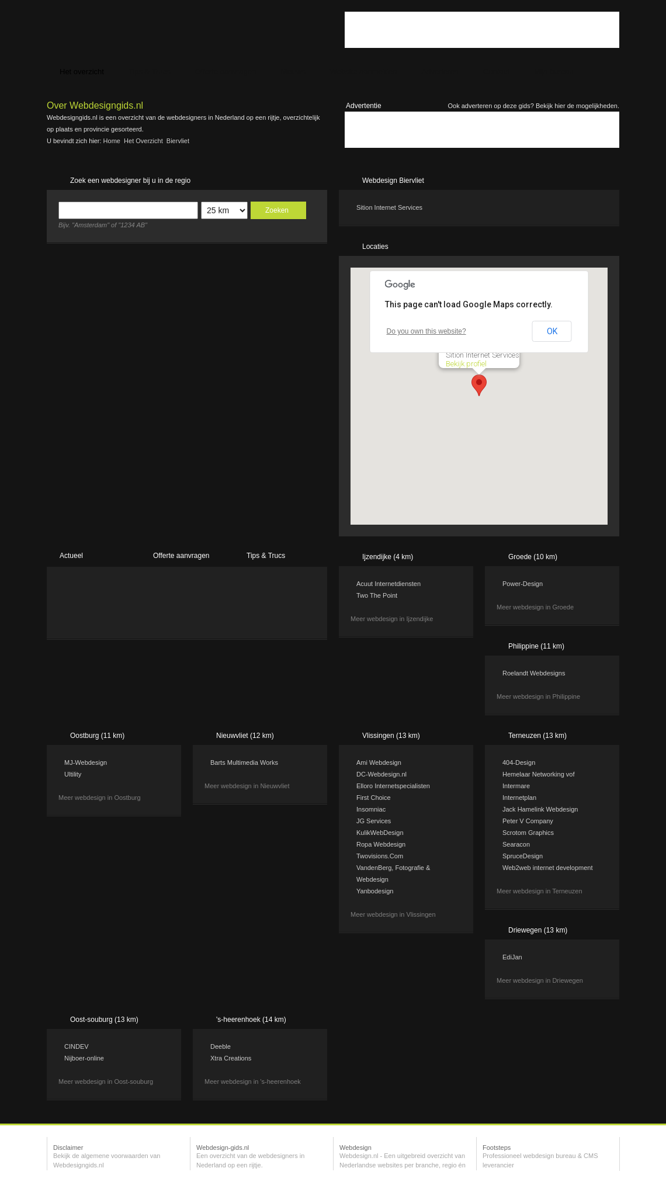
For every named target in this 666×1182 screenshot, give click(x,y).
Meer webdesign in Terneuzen (539, 891)
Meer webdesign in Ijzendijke (392, 618)
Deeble (220, 1046)
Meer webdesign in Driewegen (540, 980)
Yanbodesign (374, 891)
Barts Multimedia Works (244, 762)
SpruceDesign (522, 855)
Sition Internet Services (389, 207)
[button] (479, 385)
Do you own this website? (426, 331)
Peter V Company (527, 820)
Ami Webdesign (378, 762)
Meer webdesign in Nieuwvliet (247, 785)
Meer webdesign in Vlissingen (393, 914)
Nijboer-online (84, 1058)
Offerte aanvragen (181, 556)
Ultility (72, 774)
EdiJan (512, 957)
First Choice (373, 797)
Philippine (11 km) (536, 646)
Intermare (516, 785)
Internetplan (519, 797)
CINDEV (76, 1046)
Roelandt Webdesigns (533, 673)
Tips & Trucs (266, 556)
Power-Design (522, 583)
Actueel (71, 556)
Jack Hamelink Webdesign (540, 809)
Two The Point (376, 595)
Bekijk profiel (466, 363)
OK (552, 331)
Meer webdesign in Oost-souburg (105, 1081)
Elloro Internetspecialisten (393, 785)
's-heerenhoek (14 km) (251, 1019)
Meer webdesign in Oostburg (99, 797)
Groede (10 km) (532, 557)
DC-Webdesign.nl (381, 774)
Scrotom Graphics (528, 832)
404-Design (518, 762)
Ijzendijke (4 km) (387, 557)
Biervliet (177, 140)
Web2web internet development (547, 867)
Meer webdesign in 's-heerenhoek (252, 1081)
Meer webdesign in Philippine (538, 696)
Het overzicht (143, 140)
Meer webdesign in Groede (535, 607)
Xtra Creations (230, 1058)
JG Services (373, 820)
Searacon (516, 844)
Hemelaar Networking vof (538, 774)
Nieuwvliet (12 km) (245, 736)
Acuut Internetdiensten (388, 583)
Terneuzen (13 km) (537, 736)
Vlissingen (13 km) (391, 736)
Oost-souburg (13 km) (104, 1019)
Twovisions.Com (379, 855)
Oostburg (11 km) (97, 736)
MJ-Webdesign (85, 762)
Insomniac (371, 809)
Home (111, 140)
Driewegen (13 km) (537, 930)
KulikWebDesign (380, 832)
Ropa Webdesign (380, 844)
